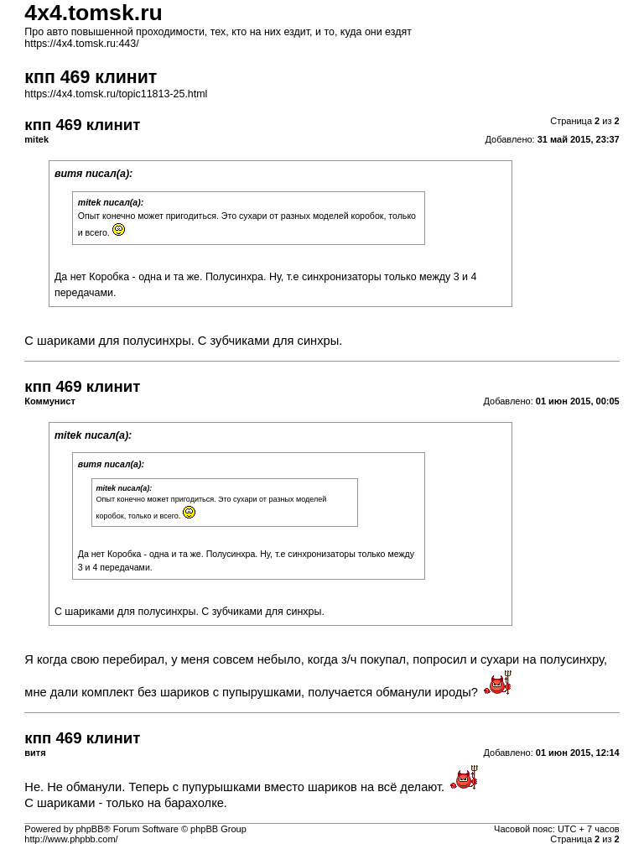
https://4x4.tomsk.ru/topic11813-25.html (115, 94)
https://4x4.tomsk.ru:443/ (81, 43)
